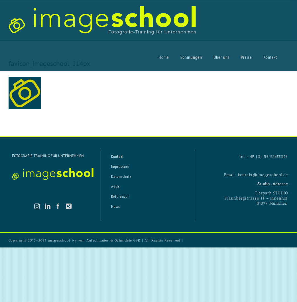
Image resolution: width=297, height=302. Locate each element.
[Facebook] (58, 206)
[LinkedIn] (48, 206)
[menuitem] (163, 57)
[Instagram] (37, 206)
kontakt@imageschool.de (263, 174)
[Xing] (69, 206)
